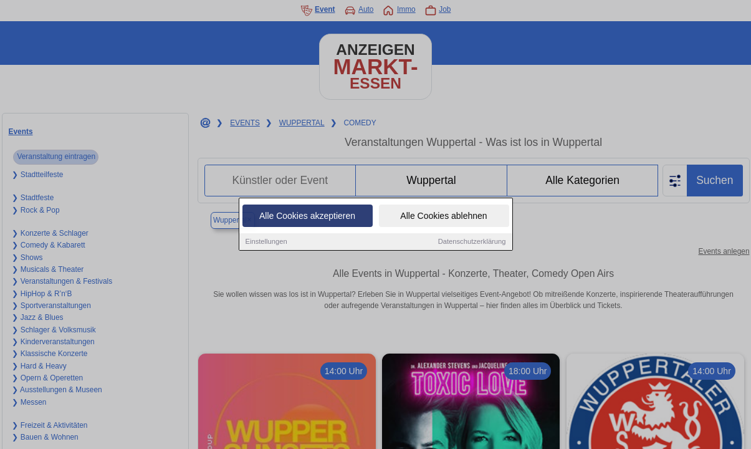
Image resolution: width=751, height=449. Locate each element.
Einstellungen (266, 242)
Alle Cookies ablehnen (443, 216)
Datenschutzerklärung (472, 242)
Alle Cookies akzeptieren (307, 216)
